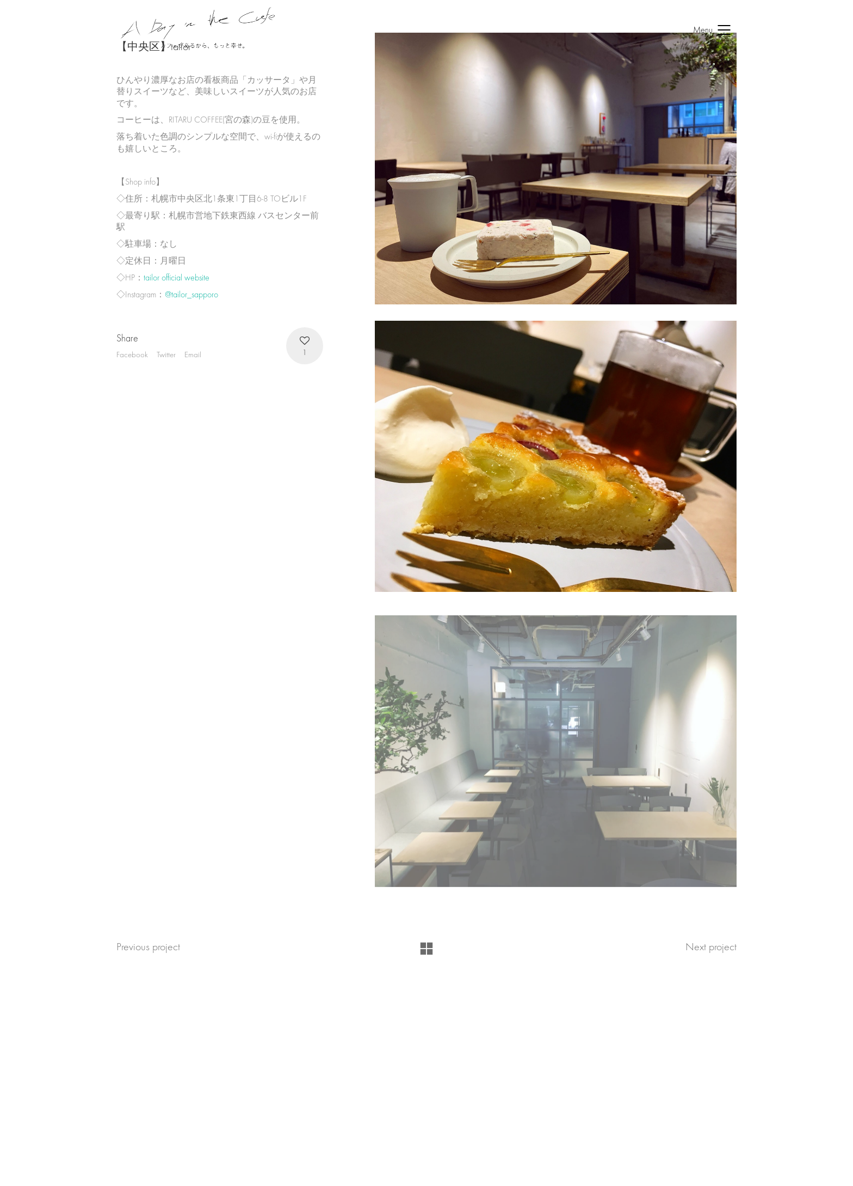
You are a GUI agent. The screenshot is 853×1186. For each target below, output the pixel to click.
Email (192, 354)
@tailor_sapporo (191, 294)
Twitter (166, 354)
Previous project (148, 946)
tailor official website (176, 278)
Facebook (132, 354)
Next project (711, 946)
